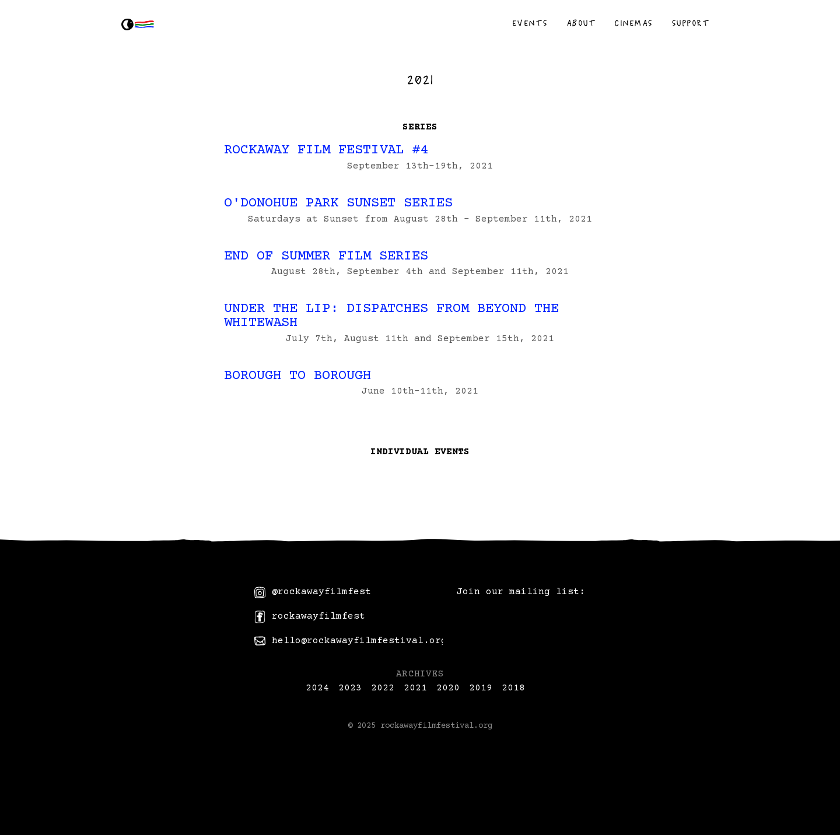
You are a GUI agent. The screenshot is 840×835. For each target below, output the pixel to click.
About (581, 23)
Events (530, 23)
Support (690, 23)
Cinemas (633, 23)
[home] (140, 24)
